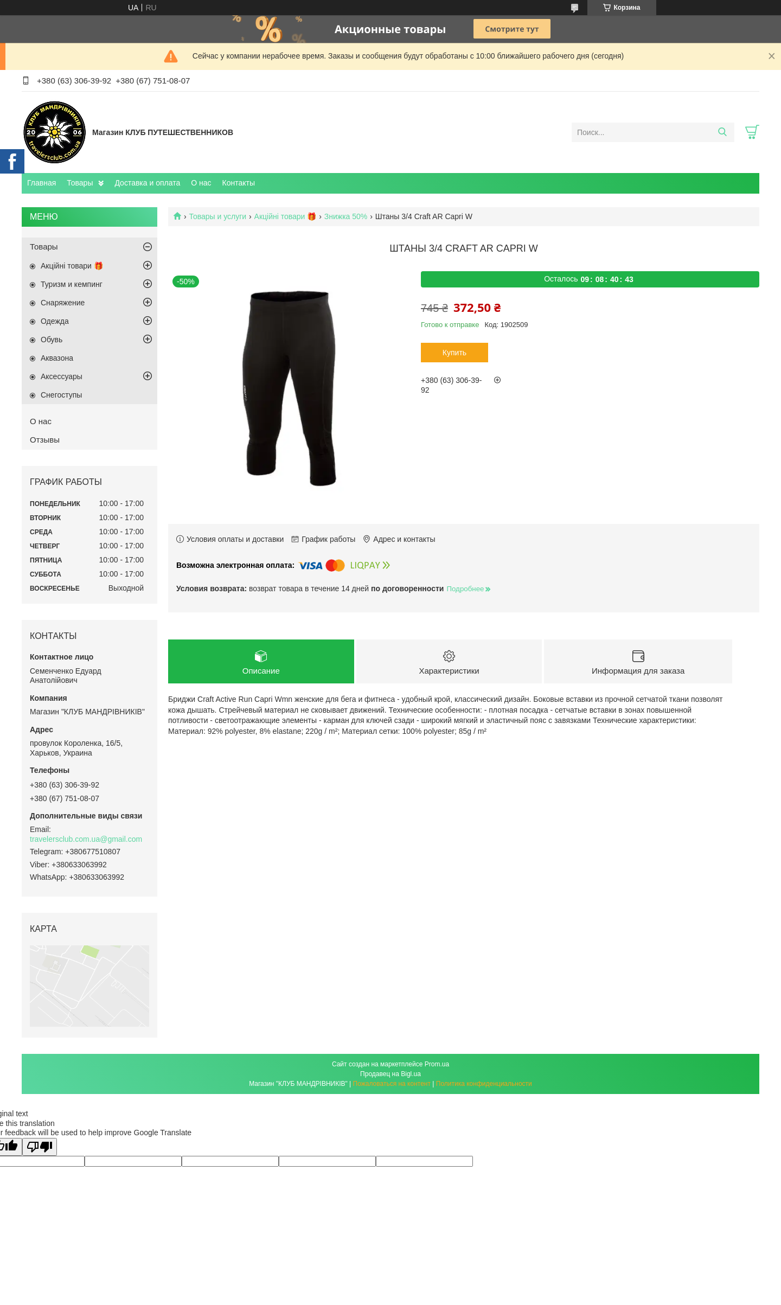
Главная (41, 182)
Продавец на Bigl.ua (390, 1074)
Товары (80, 182)
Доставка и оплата (147, 182)
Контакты (238, 182)
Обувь (51, 339)
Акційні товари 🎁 (285, 216)
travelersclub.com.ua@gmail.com (86, 839)
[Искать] (722, 132)
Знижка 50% (346, 216)
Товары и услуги (217, 216)
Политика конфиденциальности (484, 1084)
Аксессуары (61, 376)
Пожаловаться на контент (392, 1084)
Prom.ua (437, 1064)
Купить (454, 352)
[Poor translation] (39, 1147)
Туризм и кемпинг (72, 284)
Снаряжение (63, 302)
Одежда (55, 321)
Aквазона (57, 358)
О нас (201, 182)
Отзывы (45, 439)
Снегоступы (61, 395)
